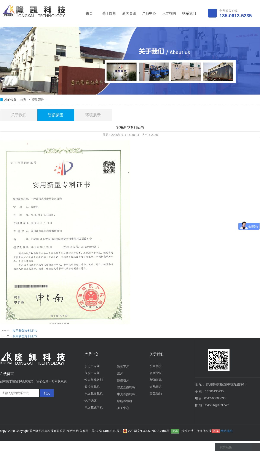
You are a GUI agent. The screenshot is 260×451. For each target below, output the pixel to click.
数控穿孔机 (92, 386)
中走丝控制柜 (126, 394)
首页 (89, 13)
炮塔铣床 (91, 400)
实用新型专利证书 (25, 330)
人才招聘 (169, 13)
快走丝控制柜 (126, 387)
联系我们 (189, 13)
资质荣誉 (38, 99)
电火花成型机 (94, 407)
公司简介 (156, 366)
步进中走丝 (92, 366)
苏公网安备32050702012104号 (146, 431)
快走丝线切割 (94, 380)
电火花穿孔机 (94, 393)
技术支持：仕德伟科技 (196, 431)
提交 (47, 393)
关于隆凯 (109, 13)
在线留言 (156, 386)
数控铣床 (123, 380)
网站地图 (226, 431)
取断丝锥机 (124, 401)
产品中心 (149, 13)
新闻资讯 (129, 13)
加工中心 (123, 408)
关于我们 (19, 115)
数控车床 (123, 366)
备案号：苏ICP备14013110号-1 (101, 431)
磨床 (120, 373)
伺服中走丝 (92, 373)
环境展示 (93, 115)
